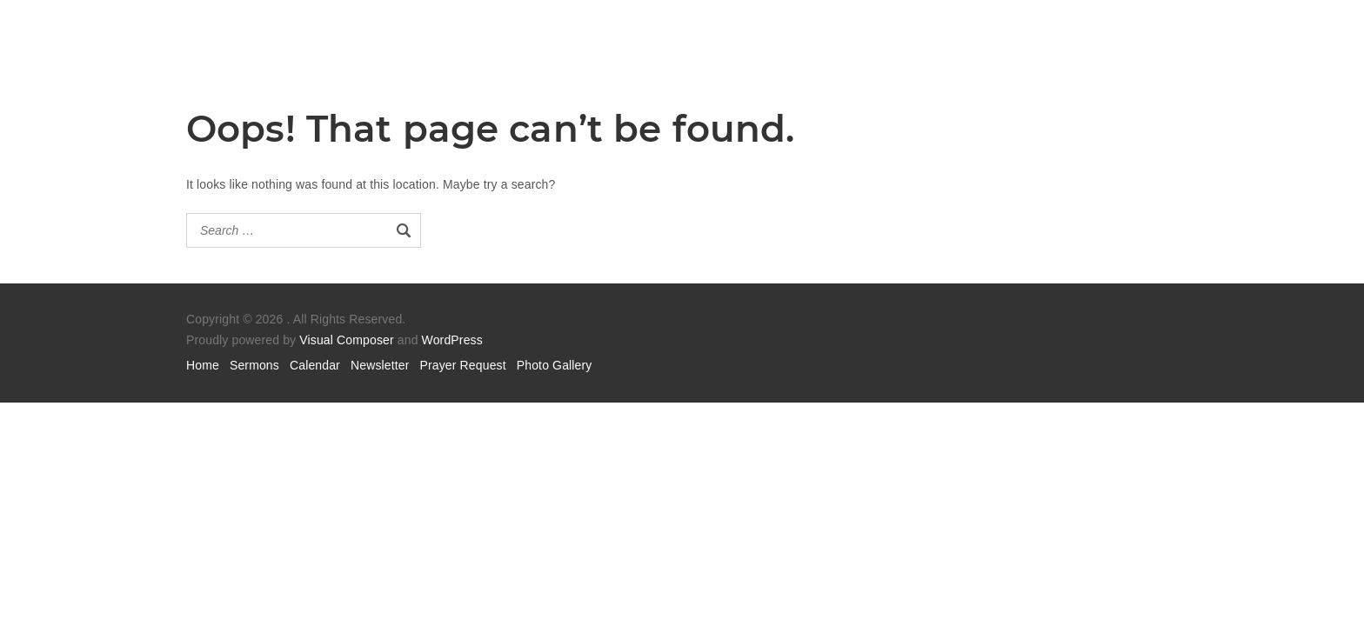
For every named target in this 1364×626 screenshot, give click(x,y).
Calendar (315, 365)
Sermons (254, 365)
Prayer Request (463, 365)
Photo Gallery (554, 365)
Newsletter (380, 365)
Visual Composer (346, 340)
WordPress (452, 340)
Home (202, 365)
